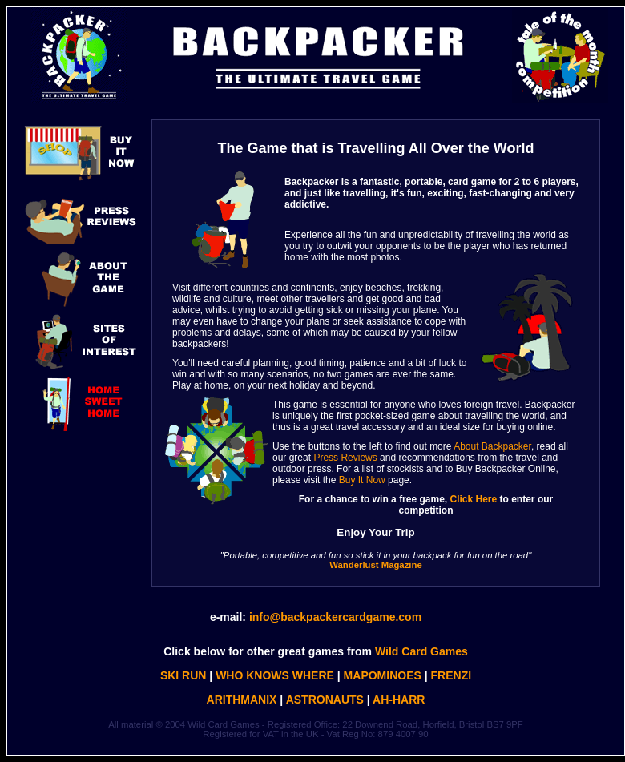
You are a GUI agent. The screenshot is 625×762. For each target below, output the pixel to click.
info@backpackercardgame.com (335, 617)
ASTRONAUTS (325, 699)
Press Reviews (345, 457)
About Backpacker (492, 446)
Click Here (474, 499)
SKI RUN (183, 675)
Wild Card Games (421, 651)
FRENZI (451, 675)
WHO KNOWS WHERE (275, 675)
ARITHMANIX (242, 699)
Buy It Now (362, 480)
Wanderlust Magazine (375, 565)
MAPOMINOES (382, 675)
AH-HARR (399, 699)
